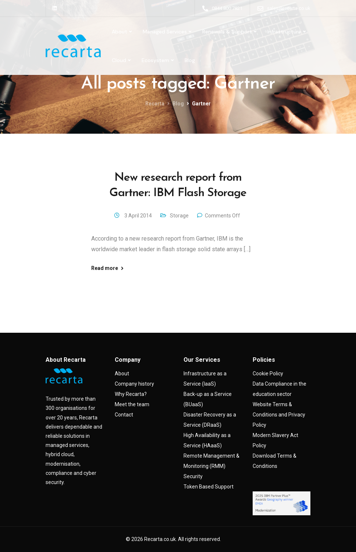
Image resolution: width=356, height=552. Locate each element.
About (119, 31)
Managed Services (165, 31)
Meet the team (132, 404)
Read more (104, 268)
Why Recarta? (131, 394)
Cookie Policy (268, 373)
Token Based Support (209, 487)
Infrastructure (284, 31)
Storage (179, 216)
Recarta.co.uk (160, 539)
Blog (190, 60)
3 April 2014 (138, 216)
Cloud (119, 60)
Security (193, 476)
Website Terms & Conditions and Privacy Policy (279, 414)
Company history (134, 384)
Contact (124, 415)
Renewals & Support (227, 31)
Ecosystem (155, 60)
